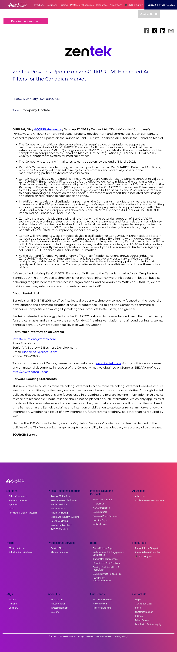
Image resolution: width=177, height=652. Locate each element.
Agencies (13, 504)
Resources (101, 4)
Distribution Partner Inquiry (148, 624)
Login (137, 599)
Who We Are (57, 599)
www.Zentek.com (108, 363)
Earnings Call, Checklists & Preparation (106, 568)
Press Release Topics (103, 548)
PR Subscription (16, 548)
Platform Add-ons (59, 552)
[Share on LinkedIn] (162, 30)
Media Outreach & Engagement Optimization (108, 553)
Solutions (52, 4)
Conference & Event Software (149, 500)
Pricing (64, 4)
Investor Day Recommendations (102, 579)
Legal (11, 508)
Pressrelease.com (102, 608)
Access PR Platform (60, 496)
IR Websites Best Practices (106, 563)
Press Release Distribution (64, 500)
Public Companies (18, 496)
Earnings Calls (100, 512)
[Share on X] (154, 30)
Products (39, 4)
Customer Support (144, 612)
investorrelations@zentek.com (34, 339)
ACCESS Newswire (47, 129)
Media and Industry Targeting (65, 517)
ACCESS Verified (59, 529)
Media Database (59, 504)
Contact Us (148, 14)
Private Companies (18, 500)
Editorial (139, 616)
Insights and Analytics (61, 525)
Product (12, 599)
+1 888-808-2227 (143, 603)
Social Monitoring (59, 521)
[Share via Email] (171, 30)
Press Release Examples (147, 552)
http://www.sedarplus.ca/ (30, 372)
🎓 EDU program (133, 4)
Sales (138, 608)
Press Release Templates (147, 548)
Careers (55, 612)
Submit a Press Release (20, 552)
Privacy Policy (121, 636)
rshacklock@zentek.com (39, 352)
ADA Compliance (101, 508)
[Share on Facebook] (146, 30)
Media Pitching (58, 508)
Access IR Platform (102, 499)
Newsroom (116, 4)
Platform (13, 603)
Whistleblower (100, 524)
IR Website (98, 503)
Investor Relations (60, 608)
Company (13, 608)
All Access (140, 496)
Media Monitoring (59, 512)
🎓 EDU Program (143, 556)
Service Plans (57, 548)
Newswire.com (100, 603)
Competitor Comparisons (105, 559)
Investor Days (100, 520)
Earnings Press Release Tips (107, 574)
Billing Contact (142, 620)
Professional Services (82, 4)
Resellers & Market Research (23, 512)
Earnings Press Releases (105, 516)
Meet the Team (58, 603)
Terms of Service (103, 636)
